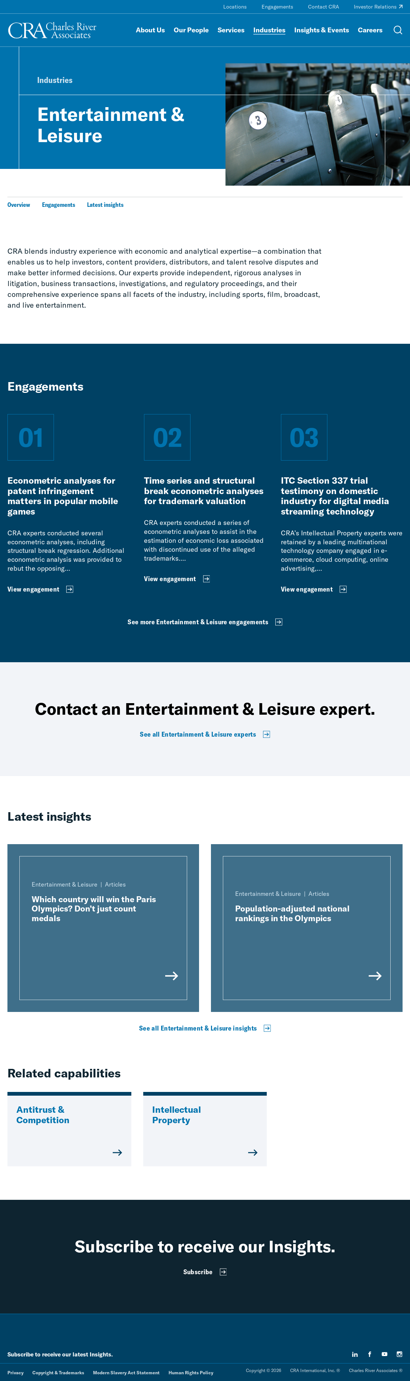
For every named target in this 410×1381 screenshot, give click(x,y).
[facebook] (370, 1354)
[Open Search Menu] (398, 30)
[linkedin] (355, 1354)
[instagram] (400, 1354)
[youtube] (385, 1354)
